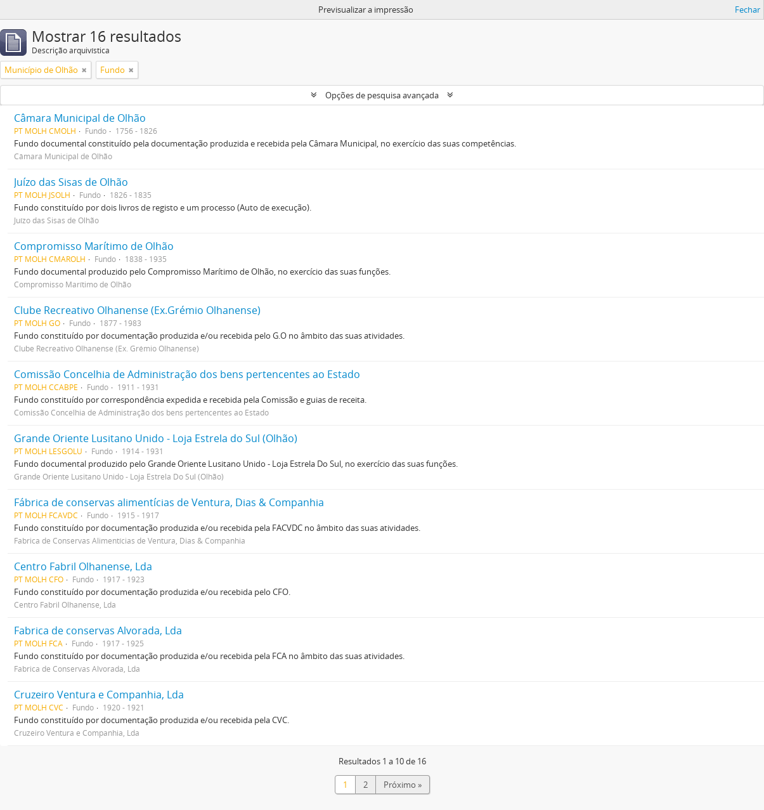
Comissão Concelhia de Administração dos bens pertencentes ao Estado (187, 374)
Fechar (747, 9)
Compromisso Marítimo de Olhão (94, 246)
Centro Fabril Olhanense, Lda (83, 566)
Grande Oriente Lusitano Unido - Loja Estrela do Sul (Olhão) (155, 438)
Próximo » (403, 784)
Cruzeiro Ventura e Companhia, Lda (99, 695)
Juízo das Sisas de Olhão (71, 182)
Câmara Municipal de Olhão (80, 118)
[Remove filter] (84, 69)
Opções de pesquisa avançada (382, 95)
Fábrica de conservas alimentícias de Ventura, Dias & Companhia (169, 502)
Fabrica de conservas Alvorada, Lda (98, 630)
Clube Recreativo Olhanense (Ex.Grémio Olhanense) (137, 310)
